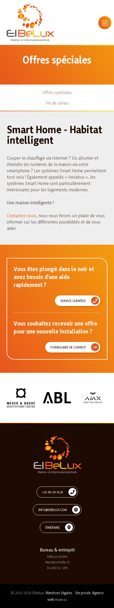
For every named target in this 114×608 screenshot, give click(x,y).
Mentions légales (59, 592)
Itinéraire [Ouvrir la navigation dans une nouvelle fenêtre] (52, 527)
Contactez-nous (21, 215)
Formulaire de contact (68, 347)
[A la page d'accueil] (30, 22)
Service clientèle (73, 301)
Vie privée (83, 592)
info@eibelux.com (52, 510)
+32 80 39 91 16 (52, 492)
